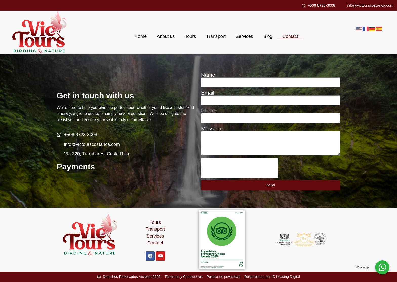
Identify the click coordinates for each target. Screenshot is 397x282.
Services (244, 36)
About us (166, 36)
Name (208, 74)
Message (212, 128)
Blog (267, 36)
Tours (190, 36)
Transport (215, 36)
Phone (208, 110)
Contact (290, 36)
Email (207, 92)
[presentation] (239, 168)
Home (140, 36)
